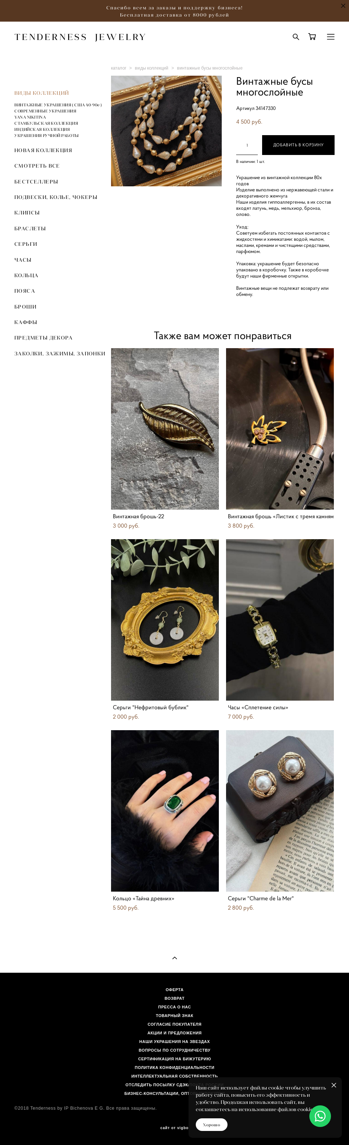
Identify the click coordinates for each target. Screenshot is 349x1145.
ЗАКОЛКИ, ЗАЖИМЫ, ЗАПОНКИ (60, 353)
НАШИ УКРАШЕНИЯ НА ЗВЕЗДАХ (174, 1041)
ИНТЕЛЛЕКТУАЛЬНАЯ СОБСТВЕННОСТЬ (174, 1076)
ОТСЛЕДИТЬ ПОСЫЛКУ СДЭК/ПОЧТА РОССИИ (174, 1085)
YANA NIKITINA (30, 117)
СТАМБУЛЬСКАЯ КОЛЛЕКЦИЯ (46, 123)
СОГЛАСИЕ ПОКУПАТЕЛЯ (175, 1024)
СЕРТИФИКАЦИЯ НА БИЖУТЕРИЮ (174, 1059)
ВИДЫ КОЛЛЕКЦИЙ (41, 93)
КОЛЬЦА (26, 275)
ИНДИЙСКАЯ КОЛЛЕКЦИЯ (42, 129)
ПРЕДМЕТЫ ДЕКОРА (43, 337)
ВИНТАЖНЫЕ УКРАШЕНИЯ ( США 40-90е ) (58, 104)
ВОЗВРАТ (175, 998)
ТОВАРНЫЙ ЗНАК (174, 1015)
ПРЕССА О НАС (174, 1007)
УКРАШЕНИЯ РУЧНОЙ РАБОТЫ (46, 135)
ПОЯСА (24, 291)
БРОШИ (25, 306)
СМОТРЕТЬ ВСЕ (37, 166)
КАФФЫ (25, 322)
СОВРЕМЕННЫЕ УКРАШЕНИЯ (45, 111)
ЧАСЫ (23, 260)
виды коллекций (151, 68)
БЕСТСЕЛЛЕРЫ (36, 181)
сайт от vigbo (174, 1128)
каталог (118, 68)
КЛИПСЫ (27, 212)
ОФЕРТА (174, 990)
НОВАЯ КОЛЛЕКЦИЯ (43, 150)
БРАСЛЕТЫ (30, 228)
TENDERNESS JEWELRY (80, 36)
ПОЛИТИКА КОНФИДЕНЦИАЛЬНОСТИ (175, 1067)
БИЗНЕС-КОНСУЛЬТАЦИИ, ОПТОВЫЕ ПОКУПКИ (174, 1093)
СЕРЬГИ (25, 244)
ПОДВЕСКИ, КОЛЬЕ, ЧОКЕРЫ (55, 197)
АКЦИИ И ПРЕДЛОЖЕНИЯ (174, 1033)
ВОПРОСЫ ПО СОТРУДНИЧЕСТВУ (175, 1050)
